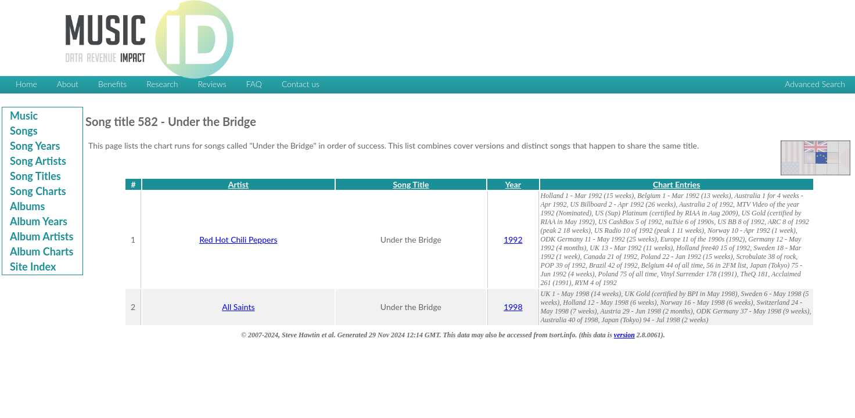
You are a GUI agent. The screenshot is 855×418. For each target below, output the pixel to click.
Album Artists (41, 236)
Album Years (38, 221)
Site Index (33, 266)
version (624, 335)
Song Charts (38, 191)
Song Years (35, 145)
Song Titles (35, 176)
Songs (24, 130)
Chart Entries (676, 184)
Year (513, 184)
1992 (513, 239)
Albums (27, 206)
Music (24, 115)
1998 (513, 307)
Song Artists (38, 160)
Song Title (411, 184)
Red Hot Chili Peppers (238, 239)
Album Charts (41, 251)
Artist (238, 184)
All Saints (238, 307)
